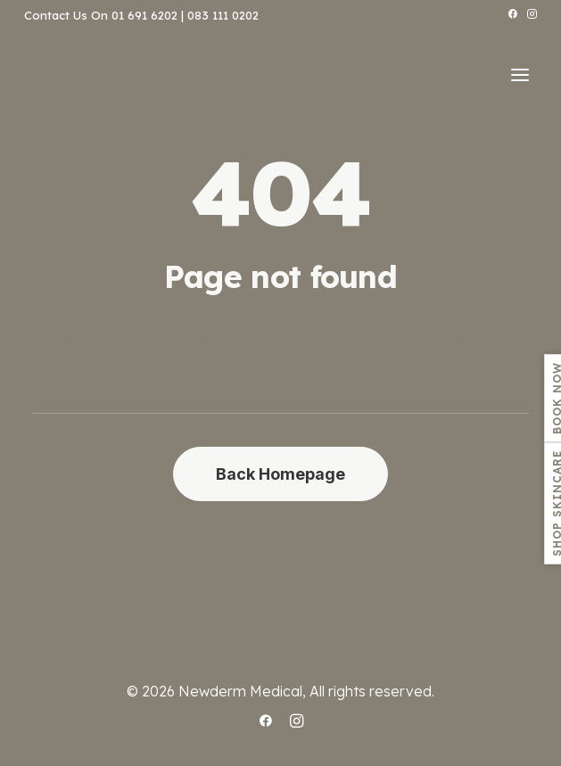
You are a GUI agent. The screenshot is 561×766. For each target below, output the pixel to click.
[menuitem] (512, 14)
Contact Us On (66, 15)
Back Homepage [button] (280, 474)
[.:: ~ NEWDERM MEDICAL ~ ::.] (126, 74)
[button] (512, 14)
